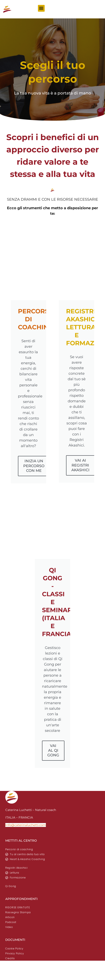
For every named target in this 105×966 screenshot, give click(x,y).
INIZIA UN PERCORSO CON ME (33, 466)
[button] (41, 8)
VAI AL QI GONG (53, 750)
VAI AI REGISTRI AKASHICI (80, 465)
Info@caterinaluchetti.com (25, 825)
